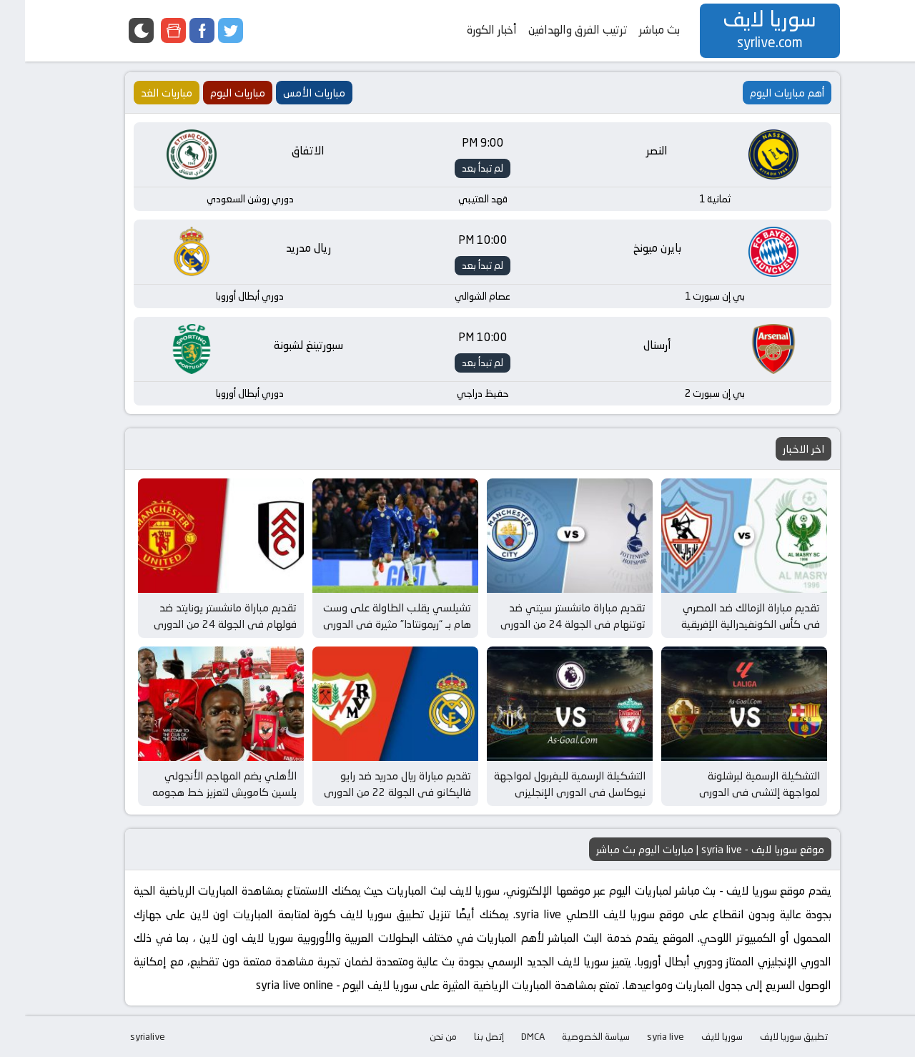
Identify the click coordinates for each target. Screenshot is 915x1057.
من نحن (418, 1036)
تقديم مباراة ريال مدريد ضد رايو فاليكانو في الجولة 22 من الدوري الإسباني (372, 791)
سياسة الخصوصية (571, 1036)
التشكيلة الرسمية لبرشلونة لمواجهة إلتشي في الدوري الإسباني (734, 791)
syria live (640, 1036)
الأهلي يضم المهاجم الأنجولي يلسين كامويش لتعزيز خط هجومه (199, 783)
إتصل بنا (464, 1036)
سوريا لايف (697, 1036)
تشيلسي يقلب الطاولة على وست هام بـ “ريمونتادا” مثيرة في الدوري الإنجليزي (372, 623)
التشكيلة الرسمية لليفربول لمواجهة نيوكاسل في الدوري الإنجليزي (544, 783)
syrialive (122, 1036)
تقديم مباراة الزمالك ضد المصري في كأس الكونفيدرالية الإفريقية (725, 615)
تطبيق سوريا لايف (769, 1036)
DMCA (508, 1036)
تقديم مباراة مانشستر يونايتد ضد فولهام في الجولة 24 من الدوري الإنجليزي (200, 623)
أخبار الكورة (467, 30)
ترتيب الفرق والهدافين (553, 30)
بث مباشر (634, 30)
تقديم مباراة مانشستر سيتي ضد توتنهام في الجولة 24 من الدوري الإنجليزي (547, 623)
